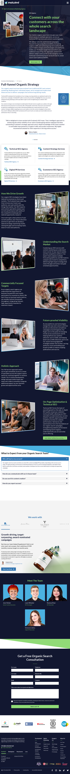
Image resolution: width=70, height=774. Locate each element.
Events (61, 749)
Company (37, 681)
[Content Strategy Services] (52, 153)
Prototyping (54, 752)
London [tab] (27, 752)
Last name (13, 675)
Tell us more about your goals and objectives (22, 688)
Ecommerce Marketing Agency (9, 81)
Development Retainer (38, 751)
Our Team (62, 743)
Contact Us (62, 756)
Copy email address (6, 748)
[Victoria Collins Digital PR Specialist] (35, 621)
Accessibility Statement (63, 758)
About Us (62, 739)
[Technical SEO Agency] (18, 155)
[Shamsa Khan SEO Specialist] (57, 596)
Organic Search (46, 745)
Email (12, 681)
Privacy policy (17, 771)
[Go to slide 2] (34, 139)
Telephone (37, 668)
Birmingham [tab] (11, 752)
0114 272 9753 (18, 757)
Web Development (38, 744)
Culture (61, 745)
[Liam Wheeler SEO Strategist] (35, 596)
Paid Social (45, 751)
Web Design (54, 745)
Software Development (38, 747)
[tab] (5, 526)
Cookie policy (26, 771)
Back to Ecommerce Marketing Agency (13, 9)
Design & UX (54, 740)
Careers (62, 753)
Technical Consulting (37, 754)
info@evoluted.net (7, 747)
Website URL (38, 675)
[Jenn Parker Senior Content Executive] (13, 596)
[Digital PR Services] (18, 175)
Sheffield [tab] (3, 752)
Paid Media (45, 749)
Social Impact (63, 747)
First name (13, 668)
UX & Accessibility (54, 748)
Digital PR (45, 747)
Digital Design (55, 750)
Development (38, 739)
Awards (62, 751)
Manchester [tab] (20, 752)
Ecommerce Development (38, 758)
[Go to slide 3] (35, 139)
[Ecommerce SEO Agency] (52, 175)
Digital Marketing (46, 740)
